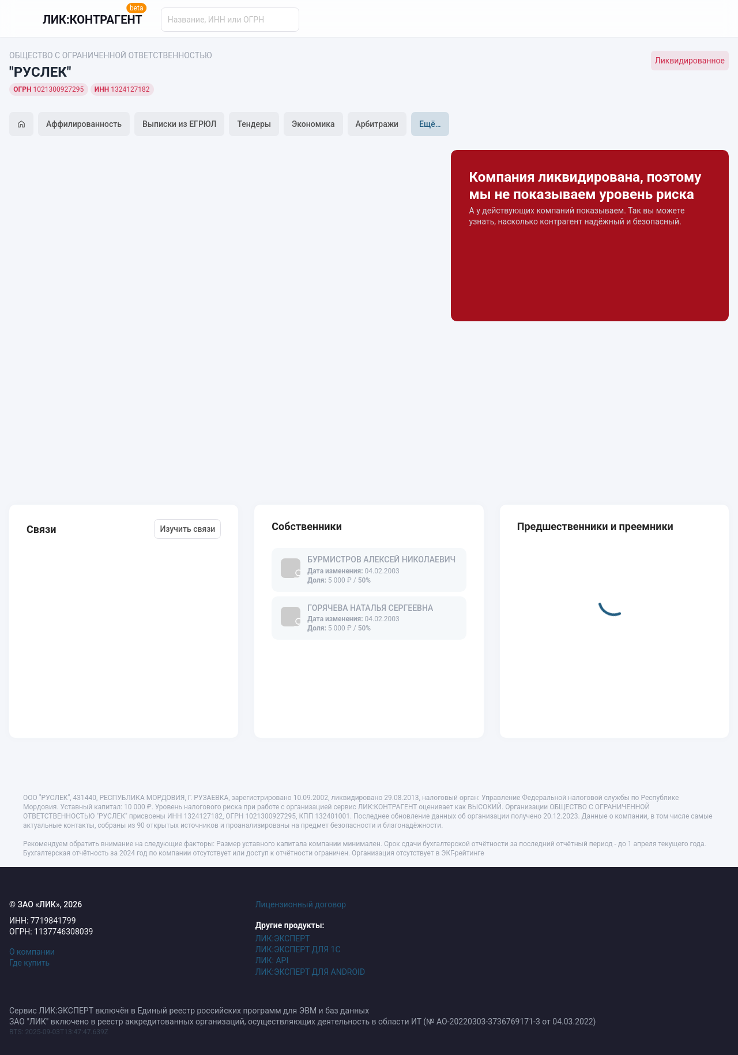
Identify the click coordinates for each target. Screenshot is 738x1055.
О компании (32, 951)
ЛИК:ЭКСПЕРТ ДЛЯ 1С (298, 949)
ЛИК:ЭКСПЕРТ (282, 938)
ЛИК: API (272, 960)
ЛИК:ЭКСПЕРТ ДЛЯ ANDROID (310, 972)
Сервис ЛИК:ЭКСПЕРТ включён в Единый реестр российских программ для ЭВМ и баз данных (189, 1010)
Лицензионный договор (301, 904)
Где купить (29, 962)
